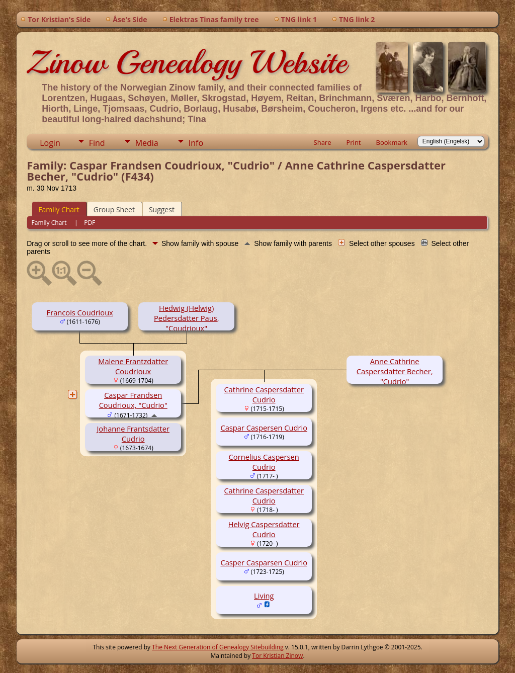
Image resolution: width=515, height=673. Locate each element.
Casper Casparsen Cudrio (263, 562)
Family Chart (58, 209)
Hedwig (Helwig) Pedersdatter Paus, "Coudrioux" (186, 318)
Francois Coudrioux (80, 312)
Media (146, 142)
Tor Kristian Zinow (277, 655)
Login (50, 142)
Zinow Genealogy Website (187, 62)
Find (97, 142)
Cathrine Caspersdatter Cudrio (264, 394)
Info (196, 142)
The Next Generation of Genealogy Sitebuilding (218, 647)
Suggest (162, 209)
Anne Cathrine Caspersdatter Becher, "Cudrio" (395, 371)
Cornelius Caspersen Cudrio (264, 462)
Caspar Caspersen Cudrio (263, 428)
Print (353, 142)
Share (322, 142)
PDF (89, 222)
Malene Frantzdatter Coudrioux (133, 366)
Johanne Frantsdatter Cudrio (133, 434)
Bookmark (391, 142)
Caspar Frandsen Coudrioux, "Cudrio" (133, 400)
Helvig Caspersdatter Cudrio (264, 529)
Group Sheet (114, 209)
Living (264, 596)
